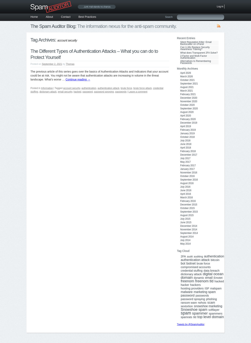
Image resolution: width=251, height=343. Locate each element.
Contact (65, 16)
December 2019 (188, 122)
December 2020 (188, 97)
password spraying (104, 91)
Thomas (70, 64)
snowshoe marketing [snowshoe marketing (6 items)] (208, 306)
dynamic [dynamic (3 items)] (199, 277)
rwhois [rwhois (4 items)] (202, 302)
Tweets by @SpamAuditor (190, 324)
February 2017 (188, 165)
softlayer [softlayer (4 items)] (214, 309)
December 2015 (188, 204)
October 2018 (187, 137)
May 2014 (185, 243)
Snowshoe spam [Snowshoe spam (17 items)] (194, 309)
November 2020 (188, 101)
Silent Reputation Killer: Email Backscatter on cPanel (196, 43)
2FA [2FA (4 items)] (183, 256)
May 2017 (185, 162)
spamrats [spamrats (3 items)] (186, 317)
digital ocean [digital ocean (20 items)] (213, 274)
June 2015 (185, 222)
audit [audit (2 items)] (190, 256)
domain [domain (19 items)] (187, 277)
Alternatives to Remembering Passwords (195, 62)
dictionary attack (48, 91)
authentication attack (108, 88)
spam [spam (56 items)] (186, 313)
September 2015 (189, 211)
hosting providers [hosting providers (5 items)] (192, 288)
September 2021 (189, 83)
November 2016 (188, 172)
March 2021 (186, 90)
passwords (120, 91)
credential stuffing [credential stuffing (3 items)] (192, 270)
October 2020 (187, 105)
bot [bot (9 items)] (183, 263)
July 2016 (185, 186)
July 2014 (185, 240)
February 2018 (188, 151)
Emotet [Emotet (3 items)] (218, 277)
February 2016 (188, 201)
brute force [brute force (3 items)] (203, 263)
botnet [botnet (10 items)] (191, 263)
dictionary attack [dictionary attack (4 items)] (191, 274)
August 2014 (187, 236)
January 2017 (187, 169)
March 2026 (186, 76)
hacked (77, 91)
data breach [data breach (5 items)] (211, 270)
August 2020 (187, 112)
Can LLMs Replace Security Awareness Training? (195, 48)
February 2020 (188, 119)
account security (71, 88)
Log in (220, 6)
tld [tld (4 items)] (194, 317)
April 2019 (185, 126)
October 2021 (187, 80)
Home (34, 16)
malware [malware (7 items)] (187, 292)
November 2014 (188, 229)
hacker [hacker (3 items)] (185, 284)
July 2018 (185, 140)
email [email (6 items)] (209, 277)
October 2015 (187, 208)
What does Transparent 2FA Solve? (199, 52)
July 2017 (185, 158)
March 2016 (186, 197)
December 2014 (188, 226)
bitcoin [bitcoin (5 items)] (215, 260)
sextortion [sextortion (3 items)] (187, 306)
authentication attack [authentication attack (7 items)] (195, 260)
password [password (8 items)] (188, 295)
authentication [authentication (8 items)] (214, 256)
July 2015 (185, 218)
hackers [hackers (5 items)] (195, 284)
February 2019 (188, 130)
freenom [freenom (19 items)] (187, 281)
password (88, 91)
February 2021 (188, 94)
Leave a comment (137, 91)
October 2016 (187, 176)
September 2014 (189, 233)
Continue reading (78, 79)
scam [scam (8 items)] (211, 302)
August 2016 (187, 183)
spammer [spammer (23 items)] (200, 313)
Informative (47, 88)
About (49, 16)
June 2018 (185, 144)
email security (65, 91)
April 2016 (185, 194)
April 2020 (185, 115)
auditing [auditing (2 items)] (198, 256)
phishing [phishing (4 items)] (211, 299)
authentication (89, 88)
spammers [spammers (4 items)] (215, 313)
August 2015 (187, 215)
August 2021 (187, 87)
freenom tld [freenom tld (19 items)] (204, 281)
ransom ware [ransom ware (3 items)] (189, 302)
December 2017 (188, 154)
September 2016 (189, 179)
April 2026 (185, 73)
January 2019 (187, 133)
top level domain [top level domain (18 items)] (210, 317)
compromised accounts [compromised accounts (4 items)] (196, 267)
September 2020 (189, 108)
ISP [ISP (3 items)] (207, 288)
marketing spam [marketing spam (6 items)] (205, 292)
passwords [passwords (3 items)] (202, 295)
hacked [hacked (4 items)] (219, 281)
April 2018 (185, 147)
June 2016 (185, 190)
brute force (126, 88)
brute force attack (142, 88)
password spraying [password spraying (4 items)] (193, 299)
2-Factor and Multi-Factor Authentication (193, 57)
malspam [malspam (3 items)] (216, 288)
